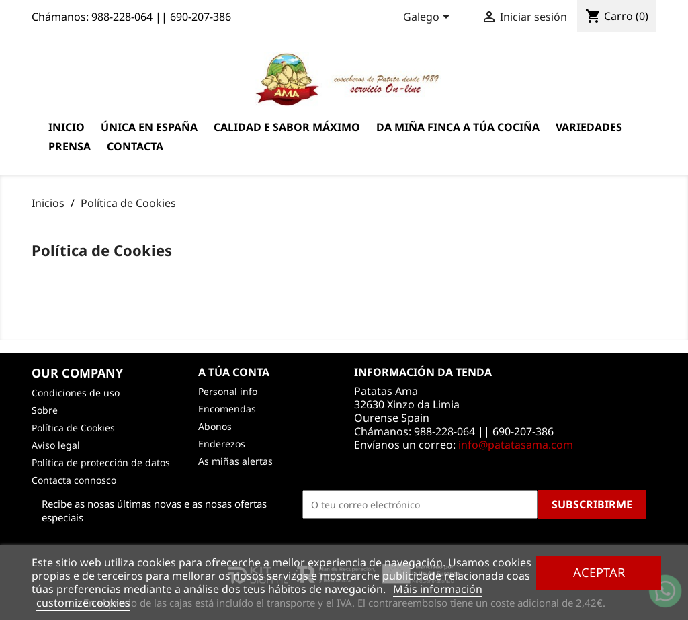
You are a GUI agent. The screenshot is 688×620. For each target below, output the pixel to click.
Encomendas (227, 408)
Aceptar (599, 572)
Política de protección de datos (101, 462)
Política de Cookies (73, 427)
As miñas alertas (235, 461)
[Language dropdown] (428, 18)
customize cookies (83, 602)
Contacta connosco (74, 480)
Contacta (135, 146)
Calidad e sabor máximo (287, 127)
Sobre (45, 410)
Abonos (215, 426)
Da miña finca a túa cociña (458, 127)
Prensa (69, 146)
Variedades (589, 127)
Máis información (437, 589)
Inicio (66, 127)
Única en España (149, 127)
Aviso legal (56, 445)
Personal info (227, 391)
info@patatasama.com (515, 444)
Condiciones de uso (76, 392)
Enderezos (221, 443)
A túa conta (233, 372)
